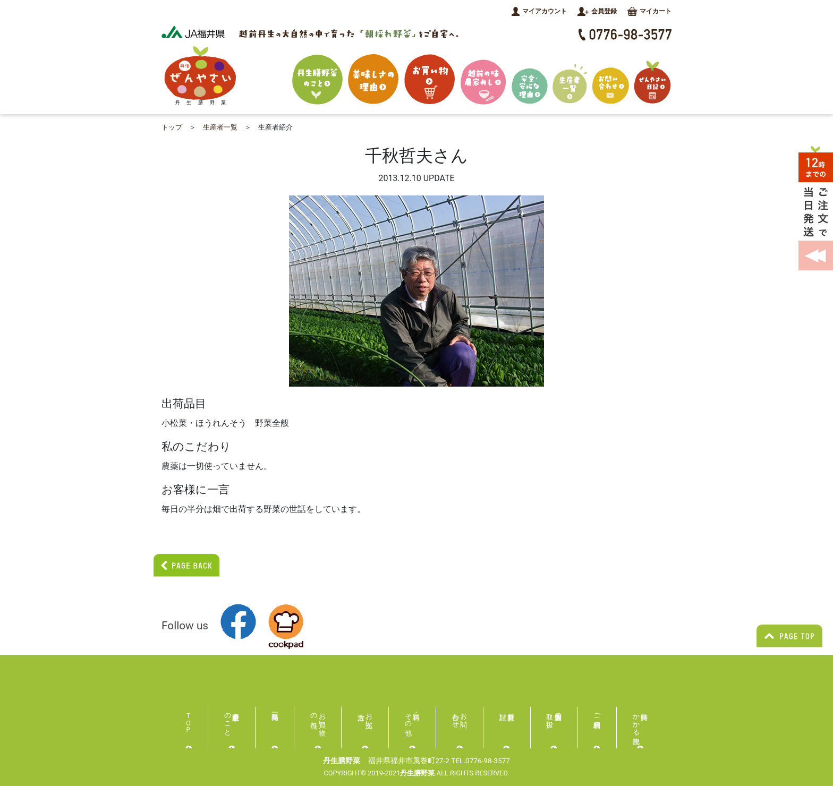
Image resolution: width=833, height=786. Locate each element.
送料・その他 (408, 716)
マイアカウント (539, 11)
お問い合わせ (460, 716)
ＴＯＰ (189, 718)
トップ (172, 127)
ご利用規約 (597, 712)
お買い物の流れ (318, 716)
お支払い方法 (369, 716)
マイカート (649, 11)
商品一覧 (275, 715)
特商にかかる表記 (640, 720)
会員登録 (597, 11)
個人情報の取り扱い (554, 716)
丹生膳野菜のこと (228, 720)
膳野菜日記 (506, 715)
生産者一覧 (220, 127)
